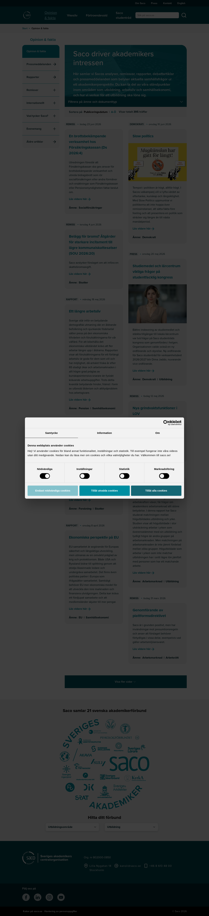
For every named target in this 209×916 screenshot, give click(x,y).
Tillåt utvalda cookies (104, 490)
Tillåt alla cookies (156, 490)
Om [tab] (157, 432)
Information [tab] (104, 432)
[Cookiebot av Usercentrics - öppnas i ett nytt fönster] (165, 422)
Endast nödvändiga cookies (52, 490)
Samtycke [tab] (51, 432)
